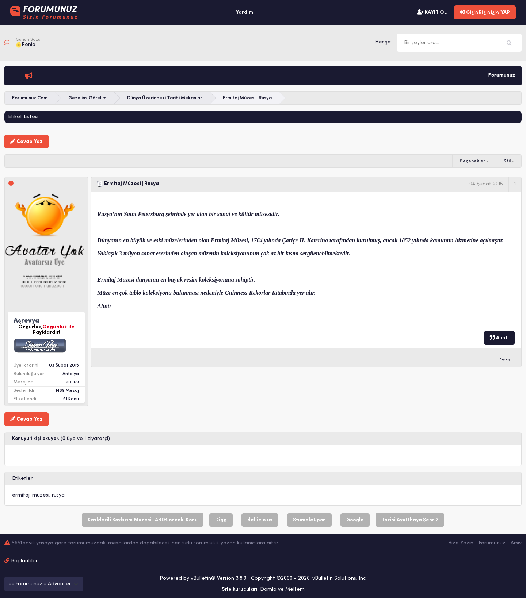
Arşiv (516, 543)
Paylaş (504, 360)
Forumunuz (492, 543)
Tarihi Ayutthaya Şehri (409, 520)
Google (355, 520)
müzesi (40, 495)
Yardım (244, 12)
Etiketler (22, 478)
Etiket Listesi (23, 117)
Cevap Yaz (26, 141)
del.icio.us (259, 520)
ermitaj (21, 495)
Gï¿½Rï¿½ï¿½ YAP (485, 12)
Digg (221, 520)
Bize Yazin (460, 543)
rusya (58, 495)
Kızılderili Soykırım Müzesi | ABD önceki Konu (143, 520)
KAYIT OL (432, 12)
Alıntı (499, 338)
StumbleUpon (309, 520)
